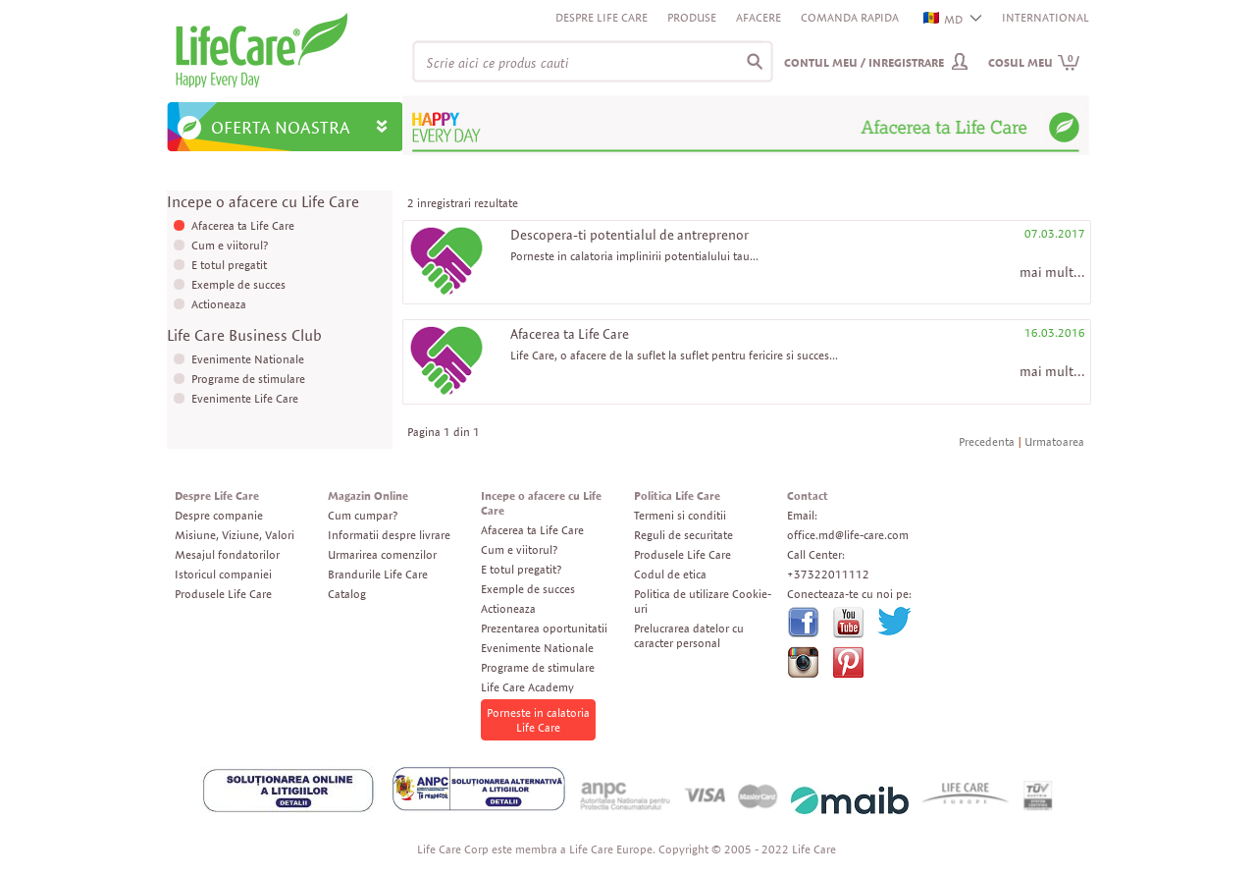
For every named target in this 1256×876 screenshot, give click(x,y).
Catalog (347, 593)
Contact (807, 495)
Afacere (758, 17)
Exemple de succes (238, 284)
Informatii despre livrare (389, 534)
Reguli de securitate (683, 534)
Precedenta (987, 441)
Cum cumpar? (362, 515)
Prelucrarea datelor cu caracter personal (689, 635)
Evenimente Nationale (247, 359)
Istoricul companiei (223, 574)
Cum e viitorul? (229, 245)
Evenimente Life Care (244, 398)
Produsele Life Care (223, 593)
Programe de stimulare (248, 378)
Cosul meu (1034, 62)
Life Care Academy (527, 687)
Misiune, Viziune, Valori (234, 534)
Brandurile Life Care (378, 574)
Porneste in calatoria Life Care (538, 720)
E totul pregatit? (521, 569)
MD (944, 19)
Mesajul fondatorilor (227, 554)
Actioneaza (218, 304)
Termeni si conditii (680, 515)
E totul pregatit (229, 264)
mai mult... (1052, 272)
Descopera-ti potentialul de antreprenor (629, 235)
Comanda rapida (850, 17)
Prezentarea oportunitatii (544, 628)
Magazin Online (368, 495)
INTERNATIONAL (1045, 17)
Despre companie (219, 515)
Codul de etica (670, 574)
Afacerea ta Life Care (242, 225)
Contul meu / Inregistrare (864, 62)
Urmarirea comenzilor (382, 554)
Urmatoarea (1054, 441)
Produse (691, 17)
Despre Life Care (601, 17)
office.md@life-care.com (848, 534)
